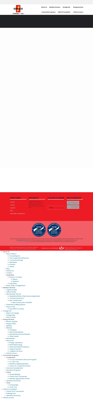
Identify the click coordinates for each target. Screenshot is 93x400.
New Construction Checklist (22, 303)
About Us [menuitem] (44, 7)
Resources (10, 341)
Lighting (9, 326)
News (11, 211)
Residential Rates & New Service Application (24, 296)
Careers (12, 202)
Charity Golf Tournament (18, 377)
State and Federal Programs (19, 347)
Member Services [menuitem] (54, 7)
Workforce (10, 271)
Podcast (12, 264)
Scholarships (13, 385)
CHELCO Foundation (10, 389)
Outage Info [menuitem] (66, 7)
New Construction (15, 300)
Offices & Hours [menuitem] (78, 12)
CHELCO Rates (11, 292)
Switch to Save (11, 353)
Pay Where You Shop (16, 309)
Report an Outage (12, 313)
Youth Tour (13, 387)
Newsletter (13, 262)
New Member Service (13, 294)
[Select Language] (56, 207)
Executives (13, 283)
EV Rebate (12, 330)
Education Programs (13, 370)
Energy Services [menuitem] (78, 7)
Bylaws (15, 279)
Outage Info (7, 311)
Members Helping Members (19, 364)
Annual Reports (14, 256)
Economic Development (14, 368)
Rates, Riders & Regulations (17, 213)
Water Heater (14, 336)
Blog (7, 269)
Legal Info (12, 208)
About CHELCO (11, 254)
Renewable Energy (15, 345)
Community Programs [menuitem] (48, 12)
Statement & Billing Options (15, 305)
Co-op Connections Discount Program (23, 360)
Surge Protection (15, 349)
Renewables (10, 338)
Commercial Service (16, 298)
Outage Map (10, 315)
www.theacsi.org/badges (24, 241)
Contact (12, 205)
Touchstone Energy (16, 260)
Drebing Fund (10, 393)
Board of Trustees (15, 277)
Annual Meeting (14, 374)
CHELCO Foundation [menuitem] (64, 12)
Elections (16, 281)
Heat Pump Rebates (16, 332)
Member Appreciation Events (19, 379)
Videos (11, 267)
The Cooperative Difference (19, 258)
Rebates (9, 328)
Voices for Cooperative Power (19, 366)
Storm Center (11, 317)
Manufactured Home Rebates (19, 334)
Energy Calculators (16, 343)
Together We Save (15, 351)
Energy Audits (11, 324)
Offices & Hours (8, 398)
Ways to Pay (10, 307)
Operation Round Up (13, 381)
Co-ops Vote (14, 362)
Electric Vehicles (12, 322)
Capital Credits (11, 290)
